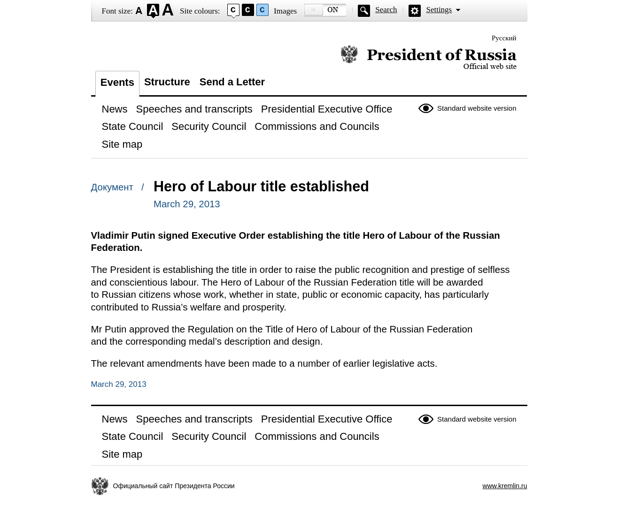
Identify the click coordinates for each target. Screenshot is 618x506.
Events (117, 82)
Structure (167, 82)
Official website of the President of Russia (428, 57)
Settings (439, 9)
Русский (504, 38)
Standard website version (476, 108)
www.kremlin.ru (505, 486)
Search (386, 9)
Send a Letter (232, 82)
